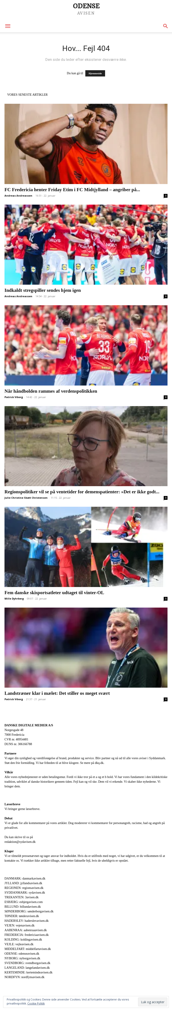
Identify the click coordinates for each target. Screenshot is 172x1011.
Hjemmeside (95, 73)
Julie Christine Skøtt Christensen (26, 497)
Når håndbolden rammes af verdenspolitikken (50, 391)
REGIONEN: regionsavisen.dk (23, 888)
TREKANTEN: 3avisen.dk (21, 897)
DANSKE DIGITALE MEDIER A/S (28, 725)
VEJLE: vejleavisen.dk (18, 944)
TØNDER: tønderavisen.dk (21, 916)
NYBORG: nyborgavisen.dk (22, 958)
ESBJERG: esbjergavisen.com (23, 902)
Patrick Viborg (13, 397)
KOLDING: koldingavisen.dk (23, 939)
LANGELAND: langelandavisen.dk (27, 967)
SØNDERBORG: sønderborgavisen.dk (28, 911)
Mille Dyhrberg (14, 598)
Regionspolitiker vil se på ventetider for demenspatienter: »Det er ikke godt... (81, 491)
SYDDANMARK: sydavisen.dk (24, 892)
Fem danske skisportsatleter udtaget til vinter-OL (54, 592)
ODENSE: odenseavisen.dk (21, 953)
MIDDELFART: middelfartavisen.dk (27, 949)
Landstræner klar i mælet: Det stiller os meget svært (57, 693)
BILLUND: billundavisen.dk (22, 906)
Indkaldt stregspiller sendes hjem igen (42, 290)
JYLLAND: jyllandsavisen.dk (23, 883)
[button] (7, 26)
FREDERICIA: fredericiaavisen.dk (26, 935)
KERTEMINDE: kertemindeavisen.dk (28, 972)
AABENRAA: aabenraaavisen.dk (25, 930)
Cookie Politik (36, 1003)
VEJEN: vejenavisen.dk (19, 925)
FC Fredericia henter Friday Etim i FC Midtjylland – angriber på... (72, 189)
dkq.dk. (99, 763)
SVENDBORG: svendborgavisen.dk (27, 963)
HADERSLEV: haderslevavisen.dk (26, 920)
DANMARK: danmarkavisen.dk (24, 878)
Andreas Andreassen (18, 195)
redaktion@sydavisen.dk (19, 842)
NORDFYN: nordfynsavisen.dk (24, 977)
